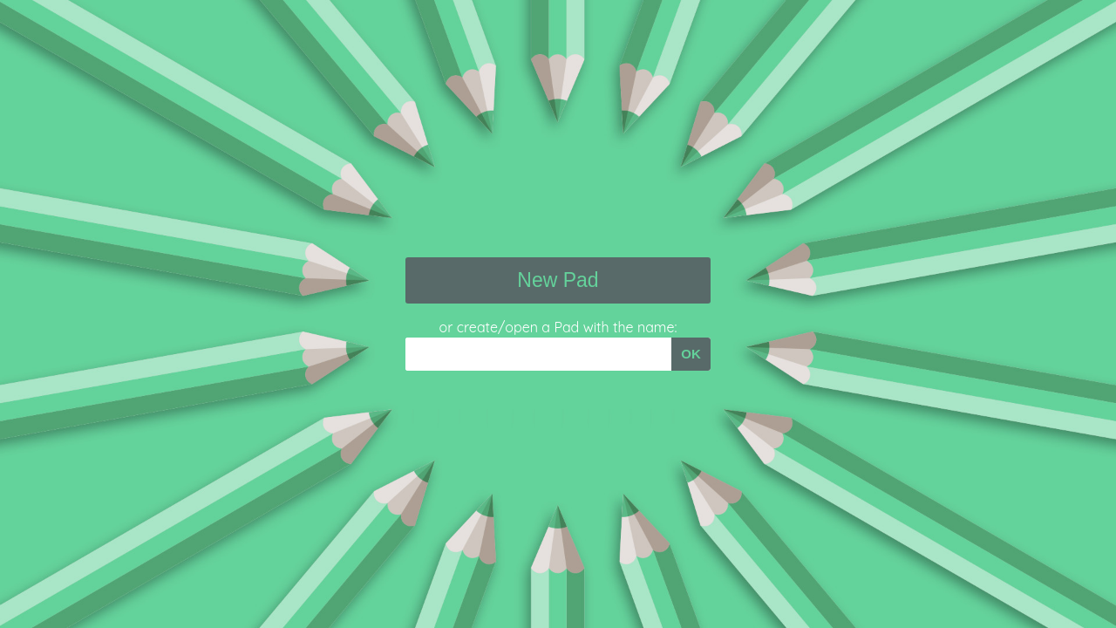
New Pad (557, 280)
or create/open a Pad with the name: (558, 327)
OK (691, 353)
